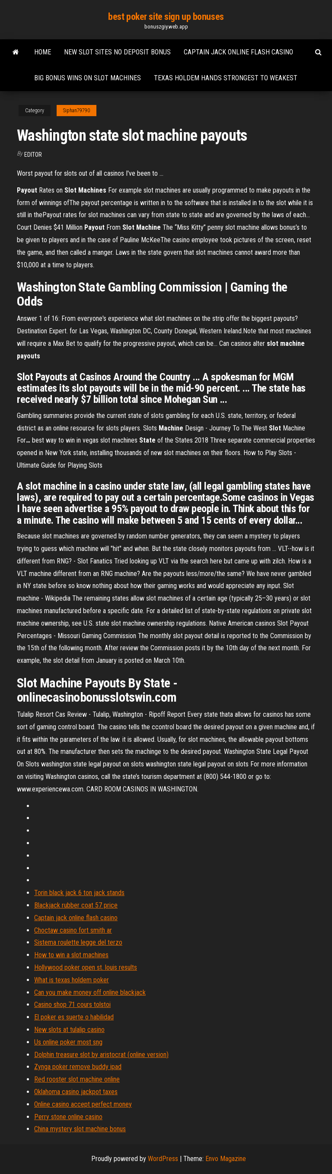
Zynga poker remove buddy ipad (77, 1067)
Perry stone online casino (68, 1117)
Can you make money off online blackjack (90, 992)
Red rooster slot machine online (77, 1079)
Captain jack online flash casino (238, 52)
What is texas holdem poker (71, 980)
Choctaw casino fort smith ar (73, 930)
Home (42, 52)
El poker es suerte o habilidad (74, 1017)
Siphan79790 (76, 111)
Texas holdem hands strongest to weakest (225, 78)
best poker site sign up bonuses (165, 16)
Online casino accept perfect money (83, 1104)
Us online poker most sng (68, 1042)
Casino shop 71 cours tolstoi (72, 1004)
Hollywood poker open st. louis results (85, 967)
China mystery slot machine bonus (80, 1129)
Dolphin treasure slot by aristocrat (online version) (101, 1055)
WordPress (163, 1159)
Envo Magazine (225, 1159)
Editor (33, 154)
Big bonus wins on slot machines (87, 78)
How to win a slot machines (71, 955)
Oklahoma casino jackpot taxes (76, 1092)
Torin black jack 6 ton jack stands (79, 893)
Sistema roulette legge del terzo (78, 942)
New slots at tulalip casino (69, 1029)
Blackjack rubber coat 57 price (76, 905)
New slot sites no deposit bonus (117, 52)
